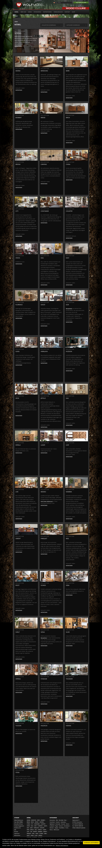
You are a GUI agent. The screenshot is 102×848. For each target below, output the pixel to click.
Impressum (16, 833)
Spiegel (56, 827)
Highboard (52, 824)
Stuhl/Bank (61, 827)
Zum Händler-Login (81, 2)
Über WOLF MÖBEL (18, 822)
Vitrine (51, 829)
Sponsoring (37, 12)
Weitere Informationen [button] (62, 845)
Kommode (58, 824)
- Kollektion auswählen (48, 25)
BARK (38, 820)
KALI (36, 829)
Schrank (61, 826)
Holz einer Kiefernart (47, 501)
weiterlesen (18, 46)
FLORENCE (40, 826)
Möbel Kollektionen (18, 820)
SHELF (28, 835)
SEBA (45, 833)
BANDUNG (33, 820)
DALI (32, 826)
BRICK (32, 822)
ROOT (37, 833)
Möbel (16, 12)
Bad (57, 820)
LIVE (31, 831)
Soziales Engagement (19, 826)
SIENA (32, 835)
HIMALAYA (36, 827)
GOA (28, 827)
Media (30, 12)
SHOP (73, 12)
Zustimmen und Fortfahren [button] (91, 842)
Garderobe (63, 822)
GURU (31, 827)
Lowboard (52, 826)
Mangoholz (69, 308)
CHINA (28, 824)
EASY (35, 826)
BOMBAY (43, 820)
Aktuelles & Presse (18, 824)
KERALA (40, 829)
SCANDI (41, 833)
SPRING (40, 835)
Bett (65, 820)
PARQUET (29, 833)
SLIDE (36, 835)
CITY (32, 824)
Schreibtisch (66, 826)
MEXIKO (35, 831)
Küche (67, 824)
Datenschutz (17, 835)
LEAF (28, 831)
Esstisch (58, 822)
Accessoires (52, 820)
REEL (33, 833)
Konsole (63, 824)
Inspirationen (47, 12)
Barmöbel (61, 820)
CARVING (41, 822)
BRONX (36, 822)
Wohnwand (56, 829)
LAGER (44, 829)
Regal (56, 826)
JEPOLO (32, 829)
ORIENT (45, 831)
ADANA (28, 820)
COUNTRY (43, 824)
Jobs (15, 829)
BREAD (28, 822)
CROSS (28, 826)
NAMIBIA (40, 831)
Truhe (66, 827)
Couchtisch (52, 822)
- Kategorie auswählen (73, 25)
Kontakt (67, 12)
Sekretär (52, 827)
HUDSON (42, 827)
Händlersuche (58, 12)
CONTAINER (37, 824)
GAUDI (45, 826)
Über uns (23, 12)
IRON (28, 829)
